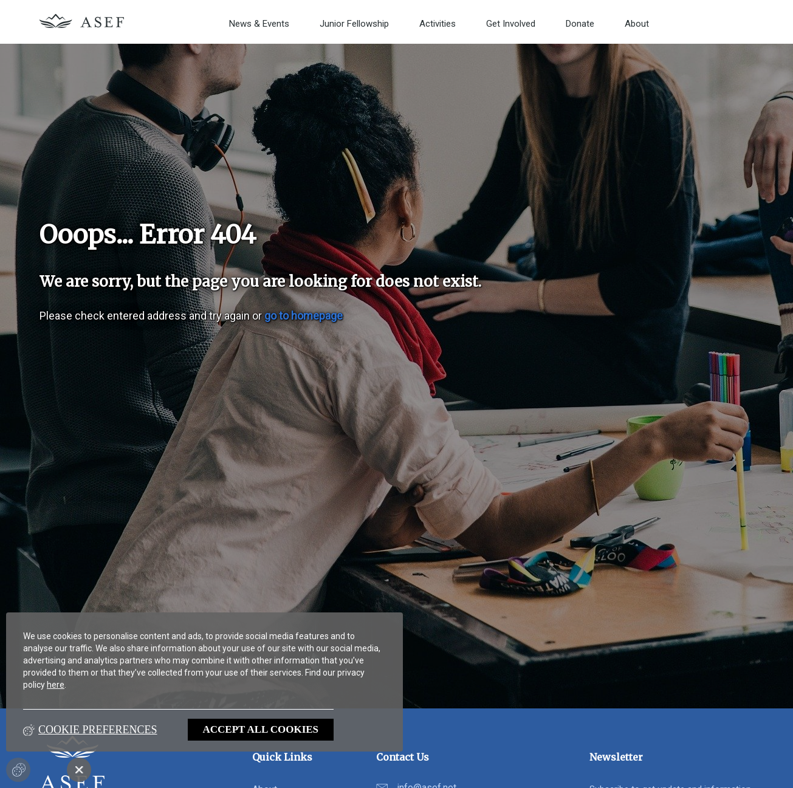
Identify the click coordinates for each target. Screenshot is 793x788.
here (55, 685)
